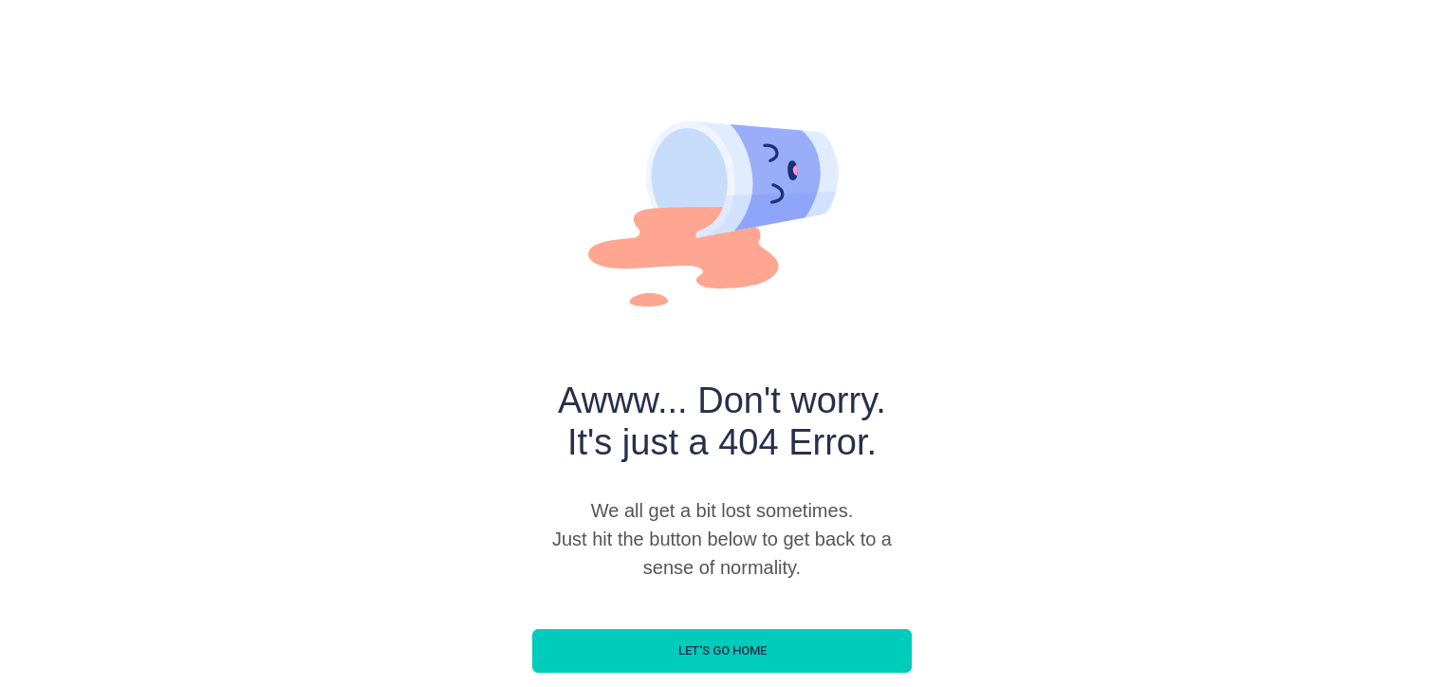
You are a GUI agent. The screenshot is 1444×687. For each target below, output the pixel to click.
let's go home (722, 650)
